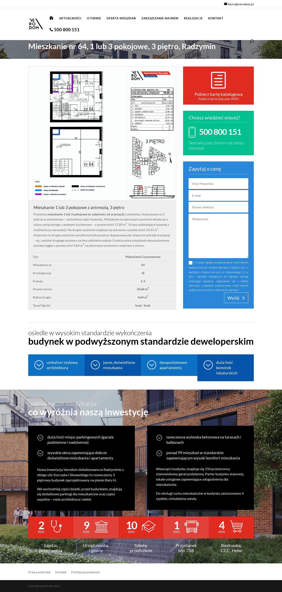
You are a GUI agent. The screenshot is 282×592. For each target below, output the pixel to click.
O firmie (94, 18)
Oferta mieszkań (121, 18)
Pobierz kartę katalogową (219, 94)
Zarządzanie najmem (159, 18)
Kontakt (215, 18)
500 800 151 (67, 30)
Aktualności (70, 18)
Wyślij (233, 297)
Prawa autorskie (39, 572)
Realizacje (193, 18)
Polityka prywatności (85, 572)
